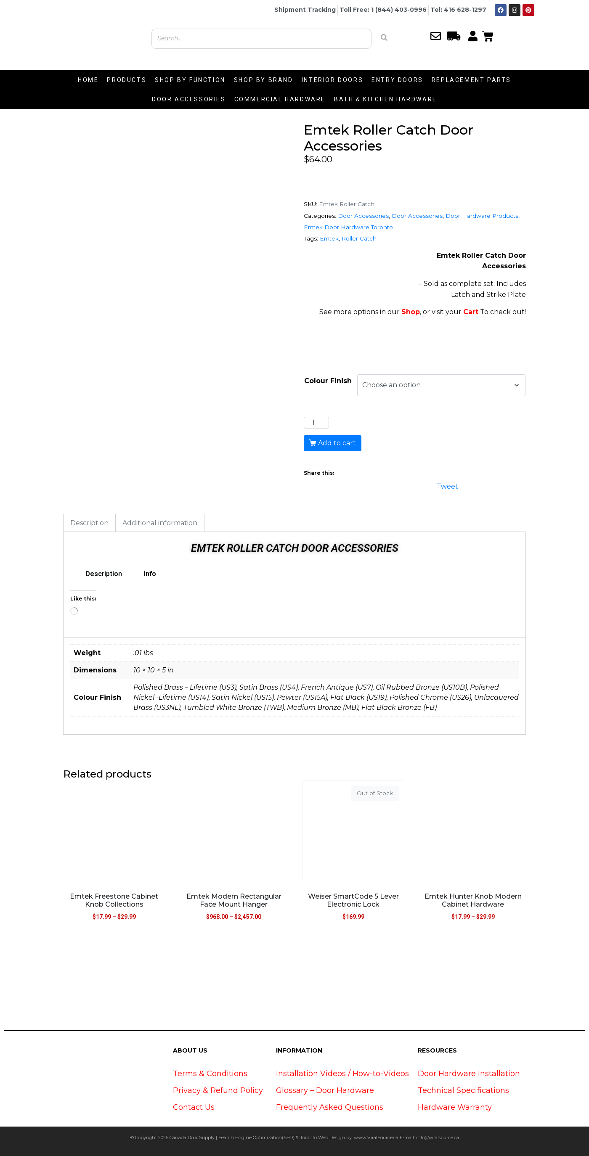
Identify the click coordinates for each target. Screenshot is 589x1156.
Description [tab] (89, 523)
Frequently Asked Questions (329, 1107)
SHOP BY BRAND (263, 80)
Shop (410, 312)
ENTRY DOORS (397, 80)
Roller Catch (359, 238)
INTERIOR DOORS (332, 80)
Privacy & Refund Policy (218, 1090)
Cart (470, 312)
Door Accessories (363, 215)
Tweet (447, 485)
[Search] (384, 37)
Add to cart (337, 443)
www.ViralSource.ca (376, 1137)
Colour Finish (328, 381)
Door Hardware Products (482, 215)
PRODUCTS (126, 80)
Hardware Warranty (455, 1107)
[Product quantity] (316, 423)
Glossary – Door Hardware (325, 1090)
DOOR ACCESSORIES (189, 99)
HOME (88, 80)
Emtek (329, 238)
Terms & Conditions (210, 1073)
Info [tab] (150, 574)
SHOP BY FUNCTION (190, 80)
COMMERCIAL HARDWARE (280, 99)
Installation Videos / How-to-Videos (342, 1073)
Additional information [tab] (159, 523)
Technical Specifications (463, 1090)
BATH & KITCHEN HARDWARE (385, 99)
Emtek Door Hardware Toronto (348, 227)
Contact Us (194, 1107)
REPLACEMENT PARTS (471, 80)
